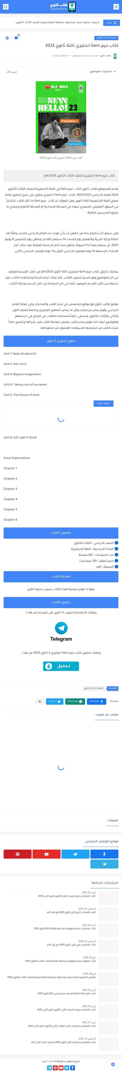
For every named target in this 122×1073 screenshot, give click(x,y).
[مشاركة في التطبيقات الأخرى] (39, 701)
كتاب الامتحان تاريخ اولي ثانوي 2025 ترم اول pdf (71, 912)
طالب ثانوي (48, 1061)
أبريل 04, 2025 (89, 990)
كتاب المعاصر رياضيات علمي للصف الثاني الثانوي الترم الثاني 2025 (62, 1026)
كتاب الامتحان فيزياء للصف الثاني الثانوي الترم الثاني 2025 (66, 1010)
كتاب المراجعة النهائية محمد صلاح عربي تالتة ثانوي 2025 (67, 994)
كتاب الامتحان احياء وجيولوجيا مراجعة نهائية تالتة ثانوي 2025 (65, 929)
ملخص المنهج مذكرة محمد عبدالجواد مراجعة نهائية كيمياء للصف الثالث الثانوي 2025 (51, 977)
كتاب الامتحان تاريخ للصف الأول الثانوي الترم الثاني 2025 (67, 896)
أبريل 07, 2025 (89, 1022)
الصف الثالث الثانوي (106, 38)
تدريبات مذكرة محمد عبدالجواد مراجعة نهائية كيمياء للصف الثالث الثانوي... (57, 22)
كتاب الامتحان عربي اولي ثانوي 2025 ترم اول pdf (71, 945)
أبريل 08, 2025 (89, 925)
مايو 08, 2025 (89, 973)
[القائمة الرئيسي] (116, 7)
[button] (96, 701)
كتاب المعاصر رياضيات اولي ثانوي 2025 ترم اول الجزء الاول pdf (63, 1042)
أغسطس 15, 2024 (87, 909)
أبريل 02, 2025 (89, 892)
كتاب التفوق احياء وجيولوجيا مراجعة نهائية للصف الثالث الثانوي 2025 (60, 961)
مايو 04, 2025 (89, 957)
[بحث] (5, 7)
